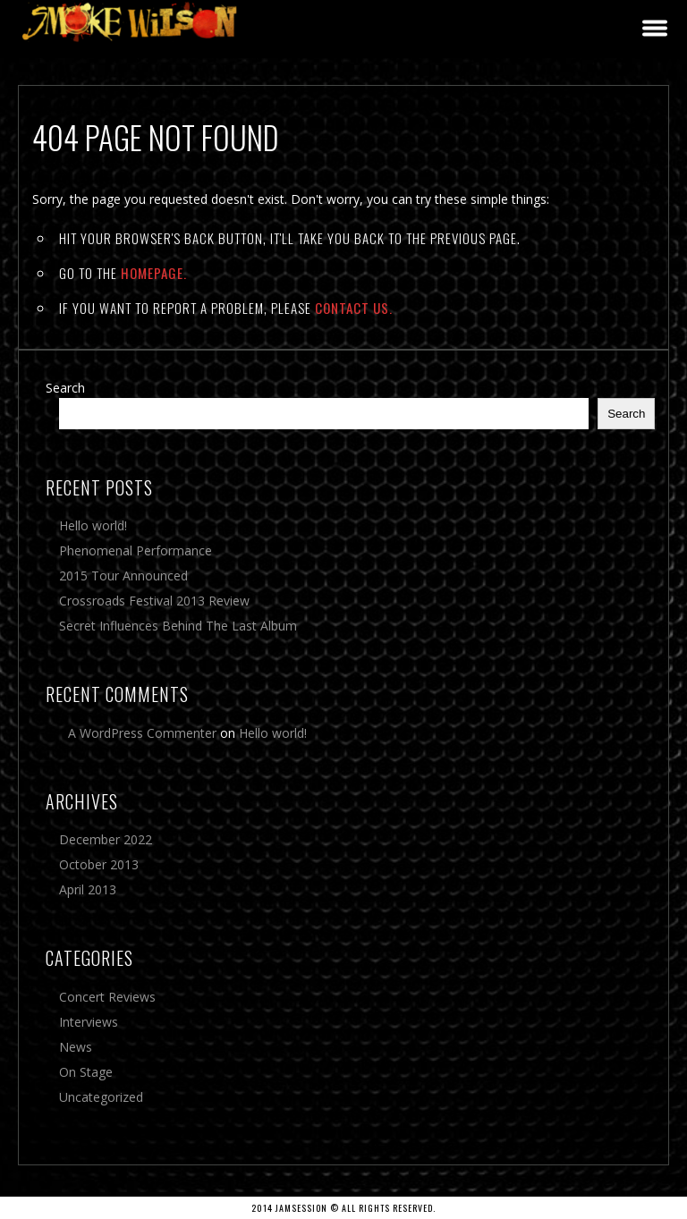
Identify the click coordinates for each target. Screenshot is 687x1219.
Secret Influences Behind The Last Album (178, 625)
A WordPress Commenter (142, 732)
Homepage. (154, 273)
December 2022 (105, 839)
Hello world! (93, 525)
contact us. (354, 307)
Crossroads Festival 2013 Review (154, 600)
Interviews (88, 1021)
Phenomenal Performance (135, 550)
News (75, 1046)
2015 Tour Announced (123, 575)
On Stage (86, 1071)
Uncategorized (101, 1096)
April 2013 (87, 889)
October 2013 (99, 864)
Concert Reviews (107, 996)
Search (65, 387)
